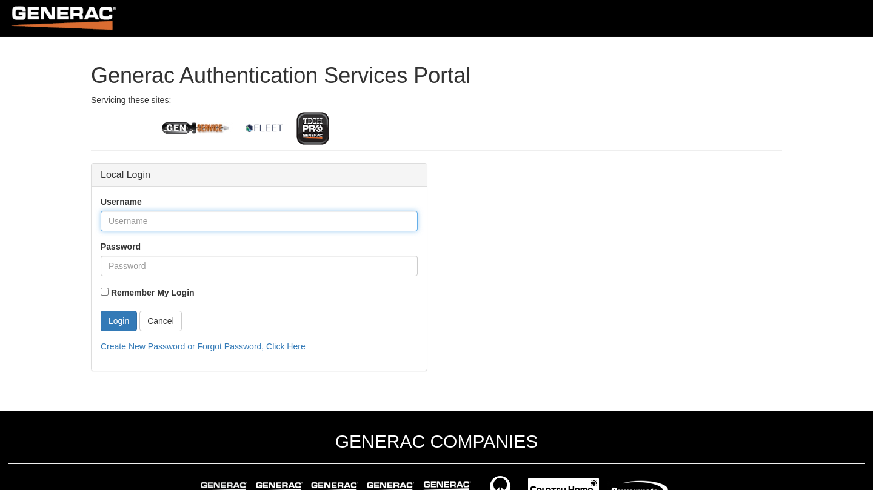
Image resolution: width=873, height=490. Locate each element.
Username (121, 202)
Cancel (160, 321)
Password (121, 246)
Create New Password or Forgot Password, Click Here (203, 346)
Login (119, 321)
